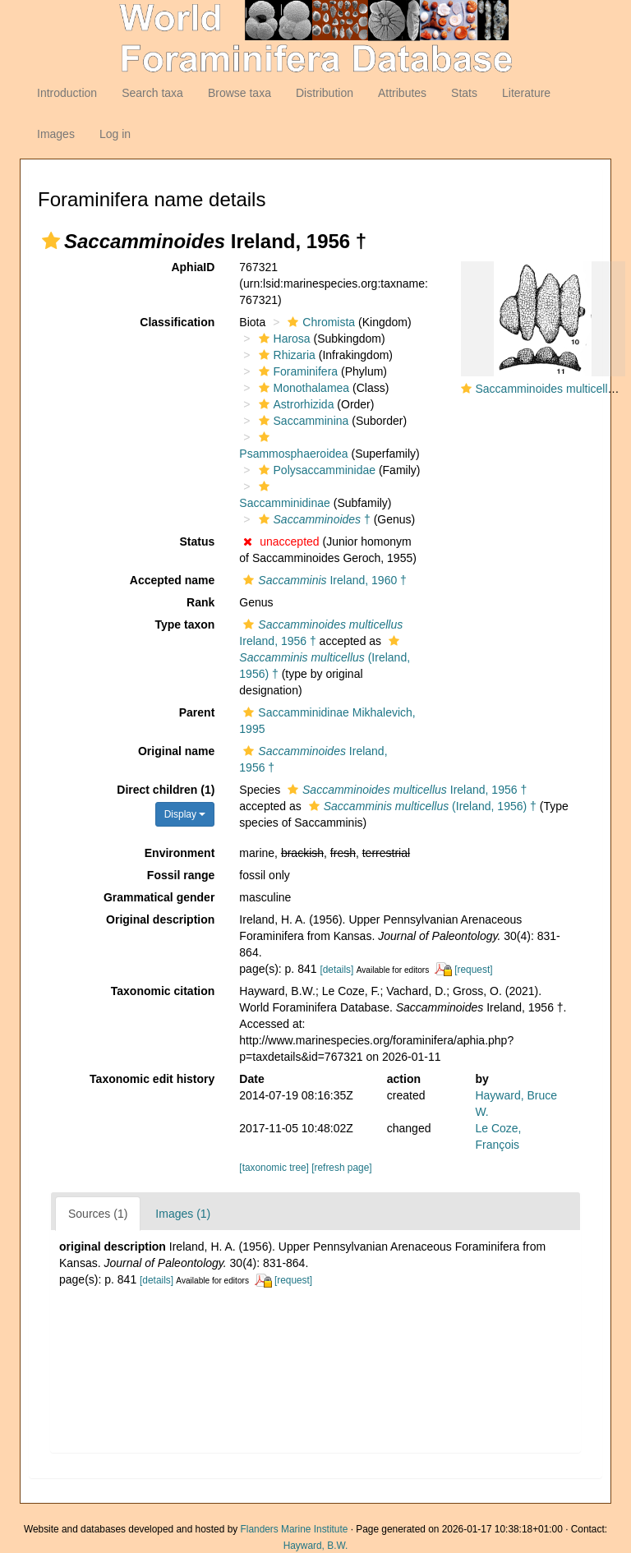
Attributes (402, 92)
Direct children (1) (165, 789)
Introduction (67, 92)
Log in (115, 134)
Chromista (319, 322)
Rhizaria (285, 355)
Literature (526, 92)
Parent (197, 712)
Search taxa (152, 92)
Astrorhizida (294, 404)
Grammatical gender (159, 897)
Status (197, 541)
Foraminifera (297, 371)
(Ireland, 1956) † (324, 657)
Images (56, 134)
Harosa (283, 338)
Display (185, 814)
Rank (200, 602)
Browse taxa (239, 92)
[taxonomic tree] (274, 1167)
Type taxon (184, 624)
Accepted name (172, 580)
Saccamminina (302, 420)
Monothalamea (302, 387)
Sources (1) (97, 1213)
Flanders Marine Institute (294, 1529)
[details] (336, 969)
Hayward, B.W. (315, 1545)
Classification (177, 322)
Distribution (324, 92)
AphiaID (192, 267)
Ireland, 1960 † (323, 580)
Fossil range (180, 875)
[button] (51, 241)
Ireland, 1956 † (405, 789)
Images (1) (182, 1213)
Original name (176, 751)
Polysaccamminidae (315, 470)
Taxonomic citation (163, 991)
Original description (160, 919)
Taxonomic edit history (152, 1078)
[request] (473, 969)
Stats (464, 92)
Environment (180, 852)
